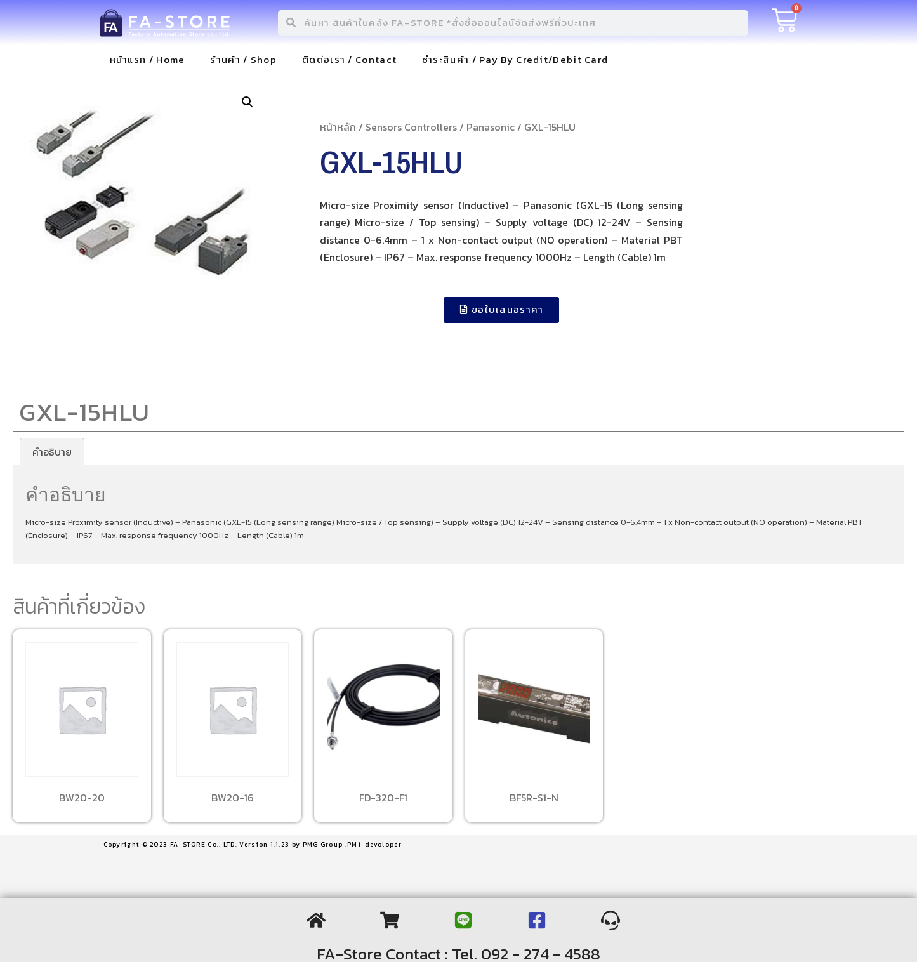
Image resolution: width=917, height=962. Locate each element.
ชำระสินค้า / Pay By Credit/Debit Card (515, 59)
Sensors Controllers (411, 127)
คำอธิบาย (52, 451)
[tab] (52, 452)
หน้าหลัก (338, 127)
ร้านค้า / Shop (243, 59)
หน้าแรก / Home (147, 59)
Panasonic (490, 127)
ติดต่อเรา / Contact (349, 59)
